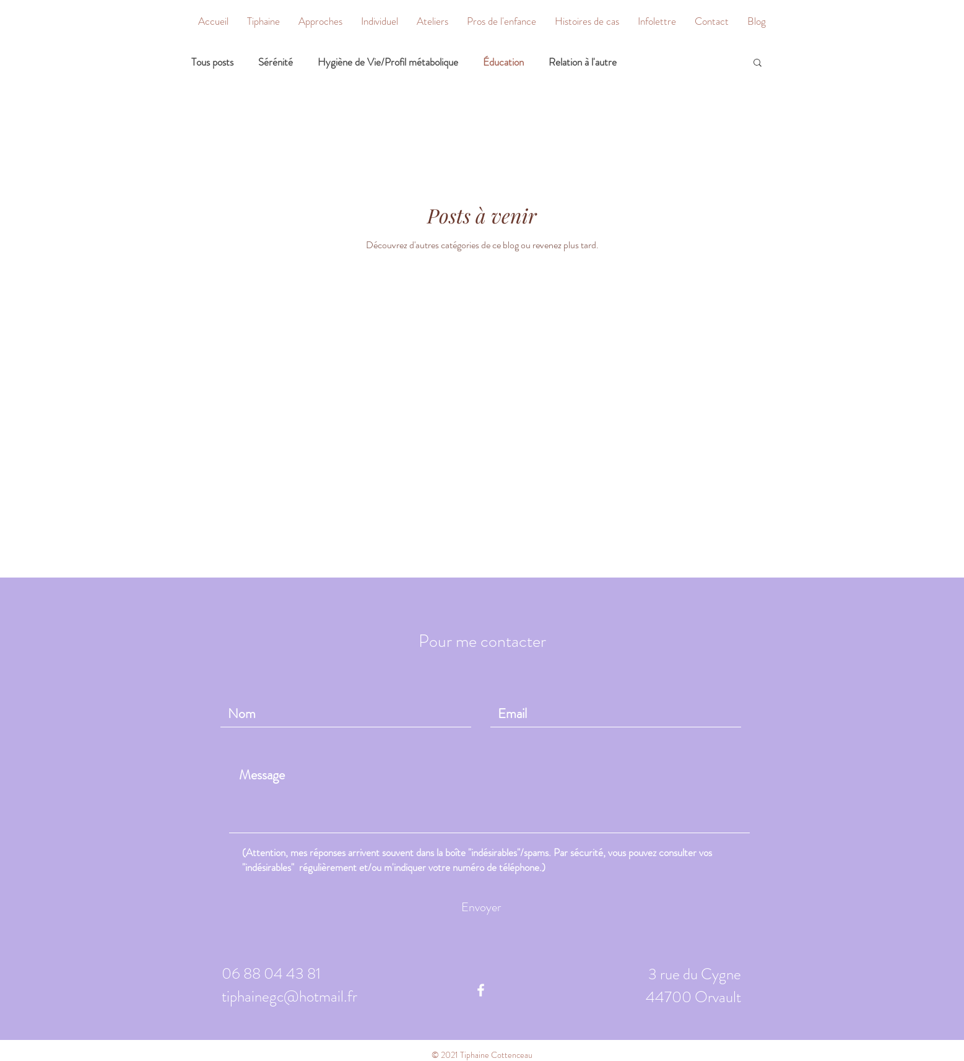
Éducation (503, 62)
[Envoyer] (481, 907)
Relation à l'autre (583, 62)
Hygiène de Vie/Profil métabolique (388, 62)
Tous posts (212, 62)
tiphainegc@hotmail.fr (289, 996)
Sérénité (275, 62)
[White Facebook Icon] (480, 990)
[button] (320, 21)
